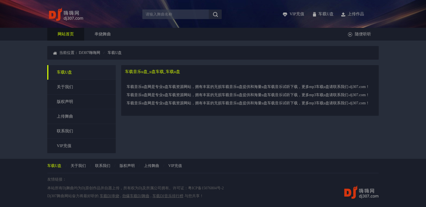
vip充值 (297, 14)
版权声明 (65, 101)
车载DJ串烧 (109, 196)
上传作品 (356, 14)
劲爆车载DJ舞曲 (135, 196)
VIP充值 (64, 146)
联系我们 (65, 131)
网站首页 (66, 34)
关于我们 (65, 87)
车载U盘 (64, 72)
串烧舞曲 (103, 34)
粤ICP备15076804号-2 (206, 188)
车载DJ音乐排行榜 (167, 196)
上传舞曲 (65, 116)
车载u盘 (326, 14)
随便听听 (363, 34)
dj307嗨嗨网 (89, 53)
